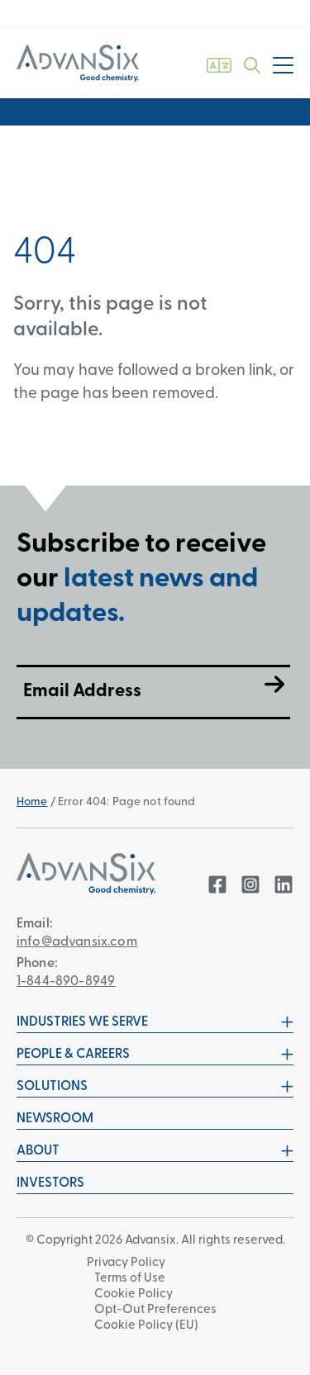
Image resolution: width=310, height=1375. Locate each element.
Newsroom (55, 1119)
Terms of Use (129, 1279)
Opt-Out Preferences (155, 1310)
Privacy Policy (126, 1263)
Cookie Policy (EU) (146, 1326)
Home (32, 802)
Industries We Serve (155, 1022)
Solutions (155, 1086)
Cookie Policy (133, 1294)
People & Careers (155, 1054)
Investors (50, 1183)
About (155, 1151)
